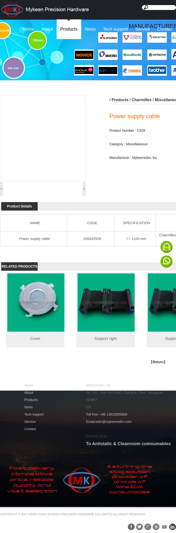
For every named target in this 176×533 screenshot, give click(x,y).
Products (69, 29)
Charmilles (142, 100)
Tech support (115, 29)
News (90, 29)
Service (142, 29)
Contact (164, 29)
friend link (96, 436)
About (47, 29)
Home (28, 29)
